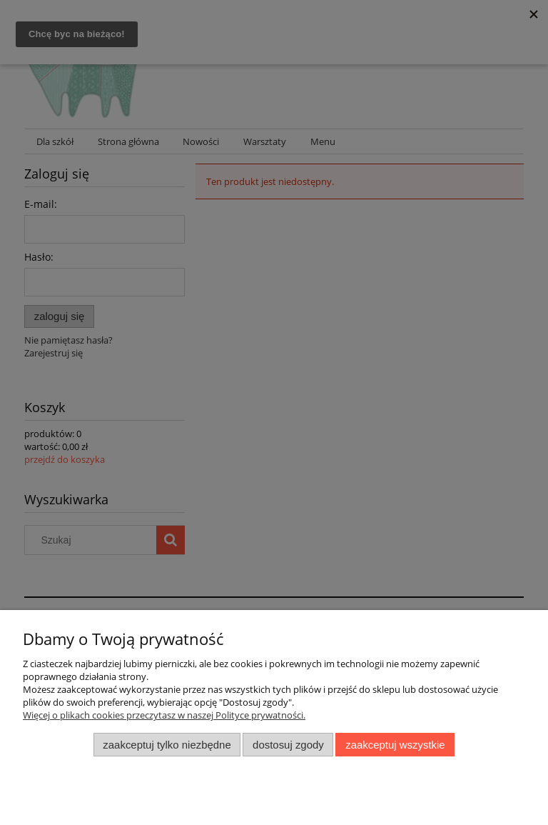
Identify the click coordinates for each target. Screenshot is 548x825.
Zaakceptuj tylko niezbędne (166, 745)
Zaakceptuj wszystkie (395, 745)
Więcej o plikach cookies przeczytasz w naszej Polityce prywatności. (164, 715)
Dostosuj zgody (288, 745)
